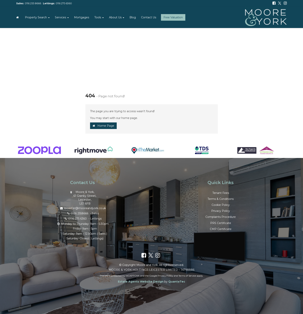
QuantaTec (176, 281)
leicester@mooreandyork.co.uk (82, 208)
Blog (132, 17)
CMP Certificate (221, 229)
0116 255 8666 (33, 3)
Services (62, 17)
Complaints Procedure (220, 217)
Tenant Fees (220, 193)
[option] (39, 152)
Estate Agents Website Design (140, 281)
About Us (116, 17)
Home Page (103, 125)
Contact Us (148, 17)
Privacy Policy (220, 211)
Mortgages (81, 17)
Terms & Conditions (221, 199)
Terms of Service (187, 275)
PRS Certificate (220, 223)
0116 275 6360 (64, 3)
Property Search (37, 17)
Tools (99, 17)
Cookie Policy (221, 205)
